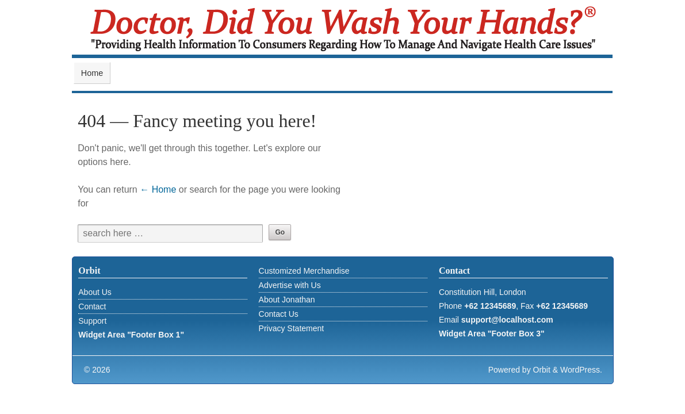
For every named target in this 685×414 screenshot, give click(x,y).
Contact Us (279, 314)
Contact (92, 306)
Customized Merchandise (304, 270)
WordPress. (581, 369)
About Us (95, 292)
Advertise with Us (290, 285)
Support (92, 320)
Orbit (541, 369)
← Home (158, 189)
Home (92, 73)
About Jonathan (287, 299)
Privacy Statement (291, 328)
